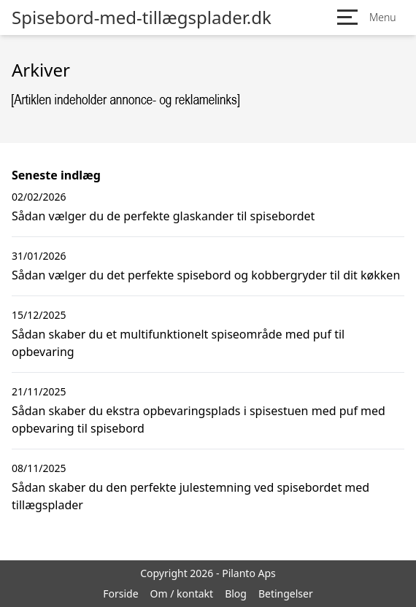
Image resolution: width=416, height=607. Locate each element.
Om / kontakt (182, 593)
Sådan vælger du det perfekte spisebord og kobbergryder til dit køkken (206, 275)
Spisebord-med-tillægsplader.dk (141, 17)
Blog (236, 593)
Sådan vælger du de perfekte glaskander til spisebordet (163, 216)
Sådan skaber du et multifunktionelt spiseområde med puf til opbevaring (178, 343)
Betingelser (285, 593)
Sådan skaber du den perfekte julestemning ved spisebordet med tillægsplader (190, 496)
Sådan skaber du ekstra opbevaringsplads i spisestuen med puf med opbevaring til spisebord (198, 419)
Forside (120, 593)
